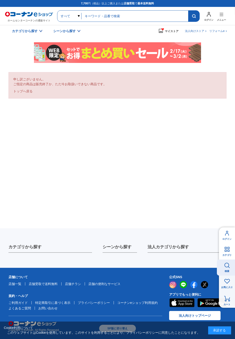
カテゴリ (227, 255)
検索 (227, 271)
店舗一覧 (14, 283)
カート (227, 304)
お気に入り (227, 287)
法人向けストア (194, 31)
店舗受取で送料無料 (43, 283)
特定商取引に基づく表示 (52, 302)
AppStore (181, 302)
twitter (204, 284)
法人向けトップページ (195, 315)
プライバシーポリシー (94, 302)
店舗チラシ (73, 283)
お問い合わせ (48, 308)
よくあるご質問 (19, 308)
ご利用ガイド (18, 302)
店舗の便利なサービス (104, 283)
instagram (172, 284)
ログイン (227, 239)
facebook (194, 284)
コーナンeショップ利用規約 (137, 302)
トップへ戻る (23, 91)
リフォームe (217, 31)
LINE (183, 284)
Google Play (212, 302)
